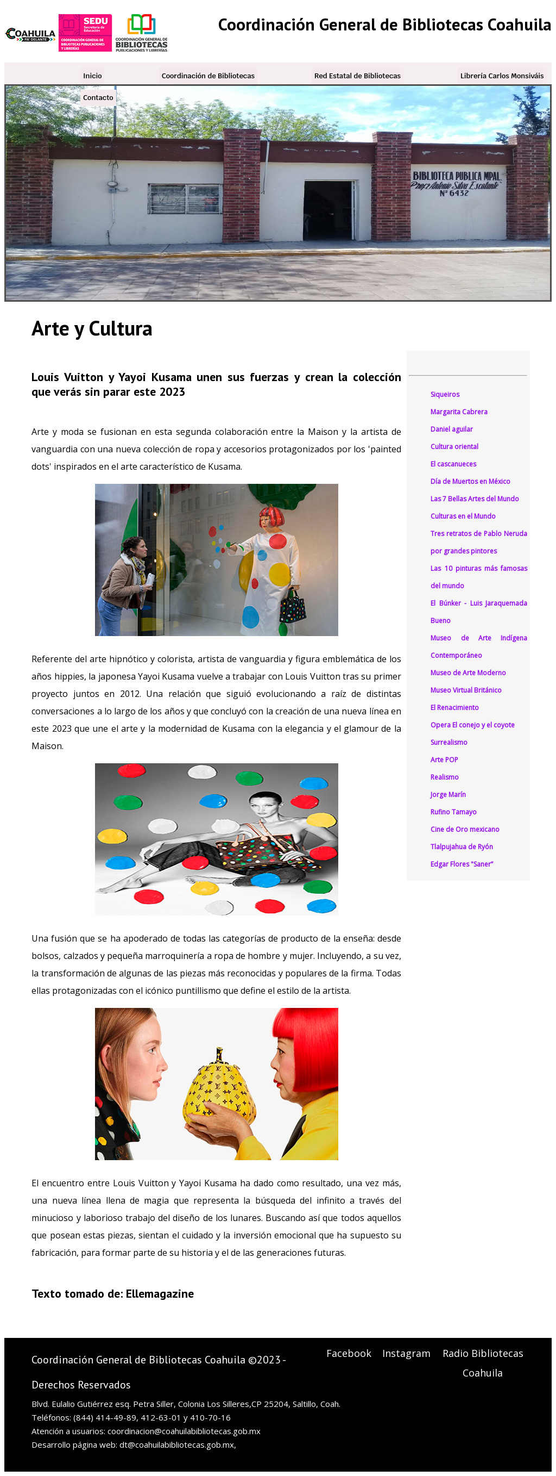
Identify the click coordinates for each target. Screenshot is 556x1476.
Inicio (92, 75)
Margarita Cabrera (459, 411)
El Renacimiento (455, 707)
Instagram (406, 1353)
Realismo (445, 777)
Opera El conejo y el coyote (473, 725)
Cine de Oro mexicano (465, 829)
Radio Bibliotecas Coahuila (483, 1363)
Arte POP (444, 759)
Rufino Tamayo (454, 812)
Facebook (348, 1353)
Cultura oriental (454, 446)
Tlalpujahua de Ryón (462, 846)
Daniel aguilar (452, 429)
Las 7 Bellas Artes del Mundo (475, 498)
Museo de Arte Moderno (468, 672)
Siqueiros (445, 394)
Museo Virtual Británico (466, 690)
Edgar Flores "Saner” (462, 864)
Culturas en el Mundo (463, 516)
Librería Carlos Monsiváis (502, 75)
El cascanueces (453, 464)
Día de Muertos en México (470, 481)
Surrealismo (449, 742)
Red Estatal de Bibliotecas (357, 75)
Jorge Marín (448, 794)
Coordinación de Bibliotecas (208, 75)
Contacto (98, 97)
